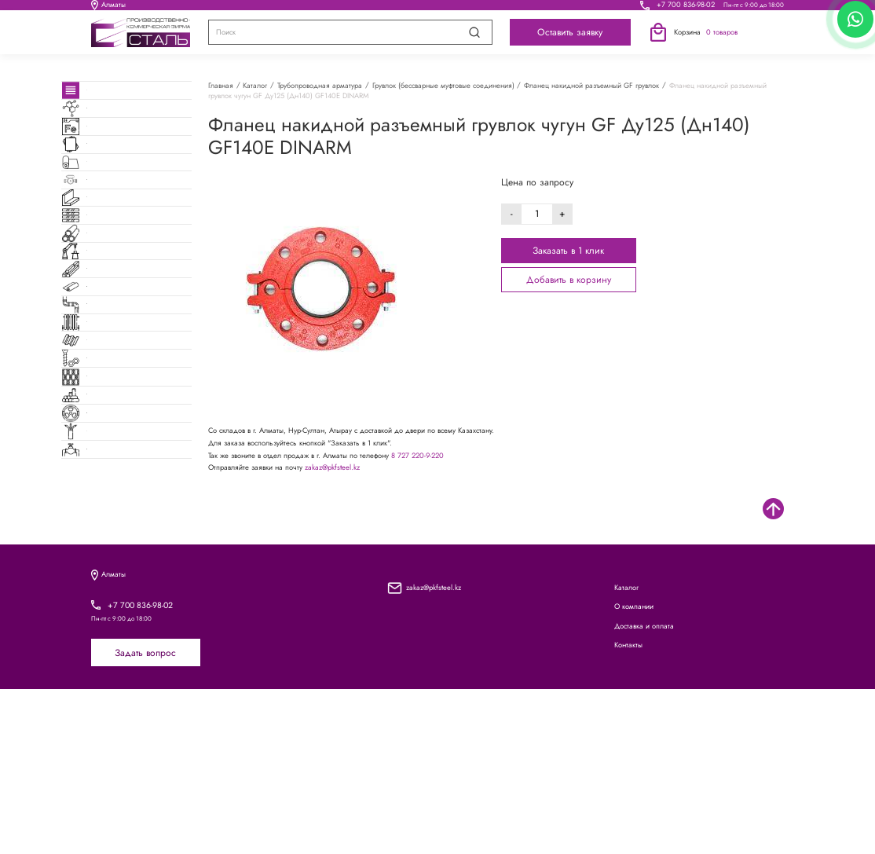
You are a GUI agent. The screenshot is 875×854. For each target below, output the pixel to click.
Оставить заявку (569, 41)
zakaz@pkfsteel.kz (332, 467)
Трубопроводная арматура (319, 85)
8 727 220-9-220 (417, 455)
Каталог (218, 9)
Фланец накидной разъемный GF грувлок (591, 85)
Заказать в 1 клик (568, 251)
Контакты (551, 9)
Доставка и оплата (438, 9)
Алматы (108, 9)
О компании (319, 9)
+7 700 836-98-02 (686, 10)
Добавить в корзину (568, 280)
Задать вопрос (145, 819)
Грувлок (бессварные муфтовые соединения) (443, 85)
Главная (220, 85)
